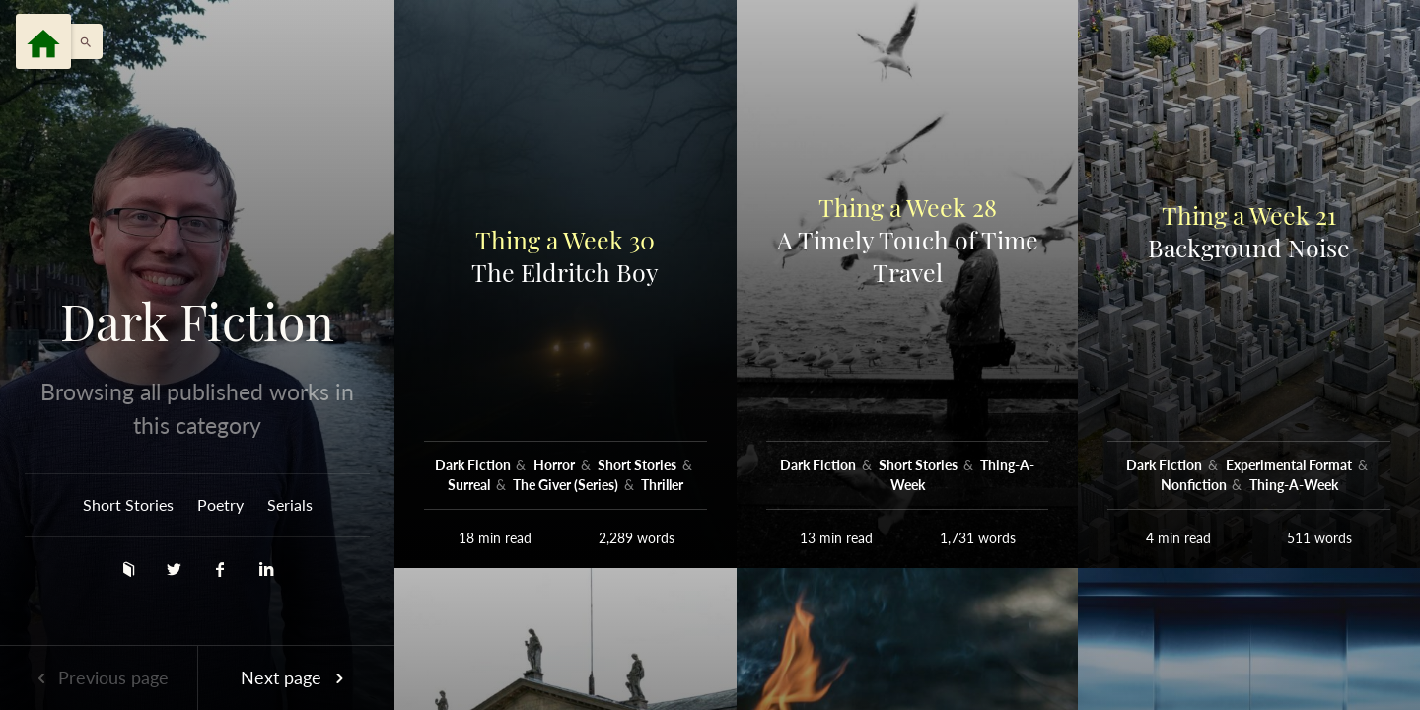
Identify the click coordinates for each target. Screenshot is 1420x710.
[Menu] (43, 41)
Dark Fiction (197, 321)
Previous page (99, 677)
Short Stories (128, 504)
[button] (81, 41)
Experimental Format (1290, 465)
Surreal (470, 484)
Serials (290, 504)
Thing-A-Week (1293, 484)
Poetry (220, 504)
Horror (555, 465)
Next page (296, 677)
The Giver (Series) (567, 484)
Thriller (662, 484)
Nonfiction (1195, 484)
